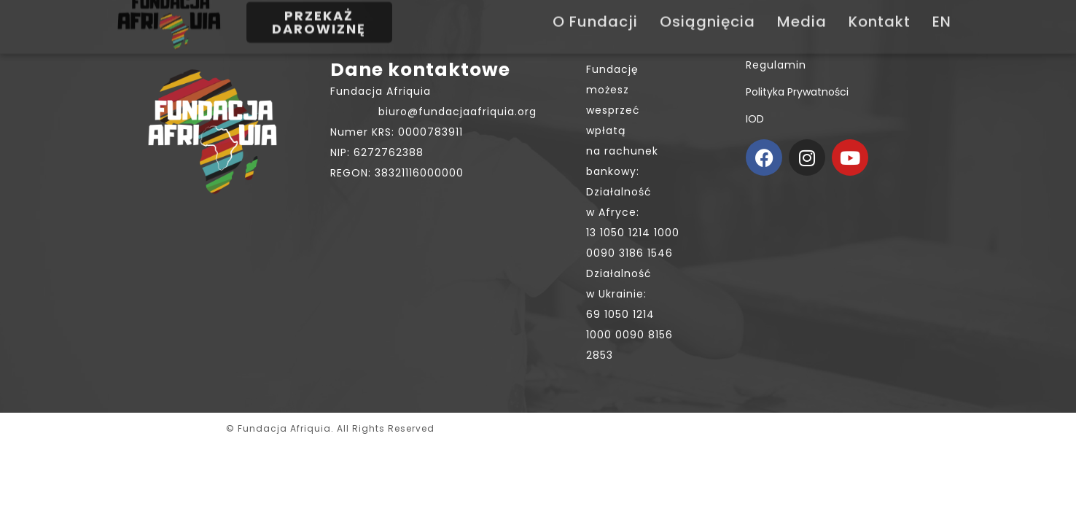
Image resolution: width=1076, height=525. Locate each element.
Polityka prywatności (797, 92)
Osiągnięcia (707, 11)
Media (802, 11)
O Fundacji (595, 11)
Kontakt (880, 11)
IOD (755, 119)
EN (941, 11)
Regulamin (776, 65)
